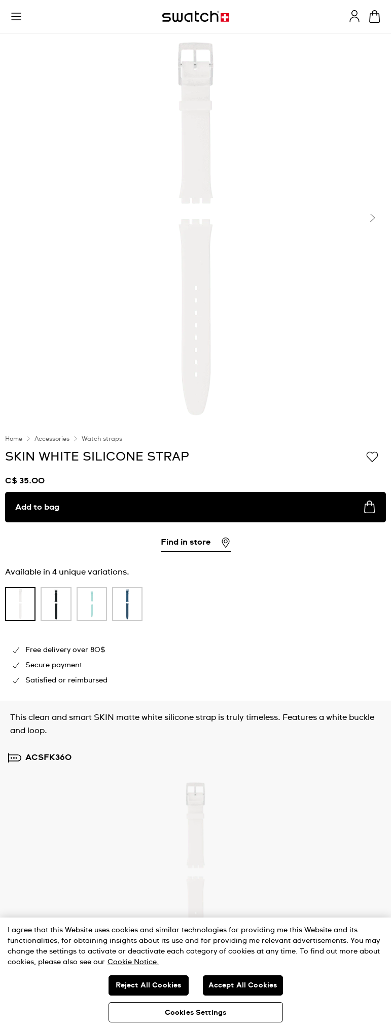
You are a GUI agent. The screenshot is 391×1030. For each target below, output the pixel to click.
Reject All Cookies (149, 985)
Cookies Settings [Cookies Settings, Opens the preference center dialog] (195, 1012)
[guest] (354, 16)
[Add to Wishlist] (372, 456)
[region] (195, 974)
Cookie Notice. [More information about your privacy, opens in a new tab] (133, 962)
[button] (16, 17)
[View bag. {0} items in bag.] (374, 16)
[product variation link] (20, 604)
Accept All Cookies (242, 985)
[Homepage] (195, 16)
